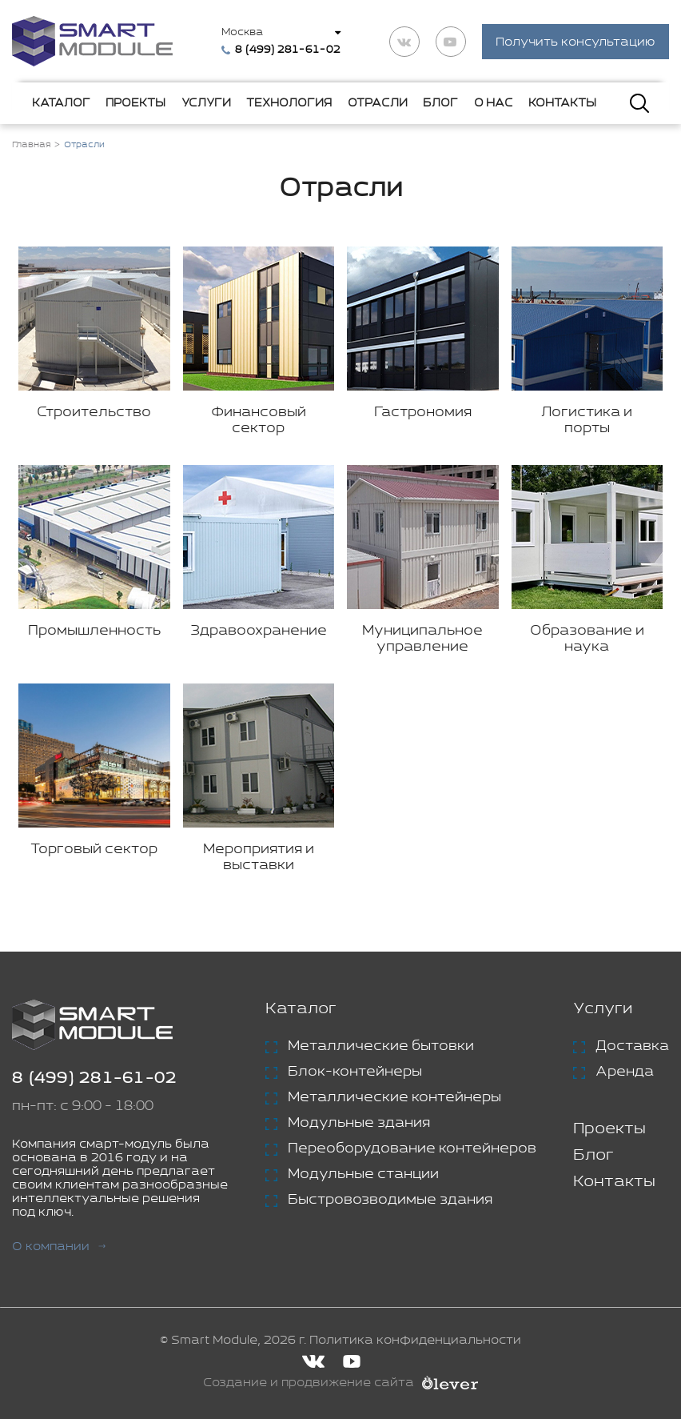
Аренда (624, 1072)
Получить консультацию (575, 42)
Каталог (61, 103)
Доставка (632, 1046)
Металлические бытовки (381, 1046)
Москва (242, 32)
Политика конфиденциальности (415, 1340)
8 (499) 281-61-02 (94, 1078)
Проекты (135, 103)
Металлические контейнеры (394, 1097)
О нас (493, 103)
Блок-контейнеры (355, 1072)
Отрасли (378, 103)
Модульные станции (363, 1174)
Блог (440, 103)
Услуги (206, 103)
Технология (289, 103)
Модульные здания (359, 1123)
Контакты (562, 103)
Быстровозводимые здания (390, 1200)
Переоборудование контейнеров (412, 1148)
